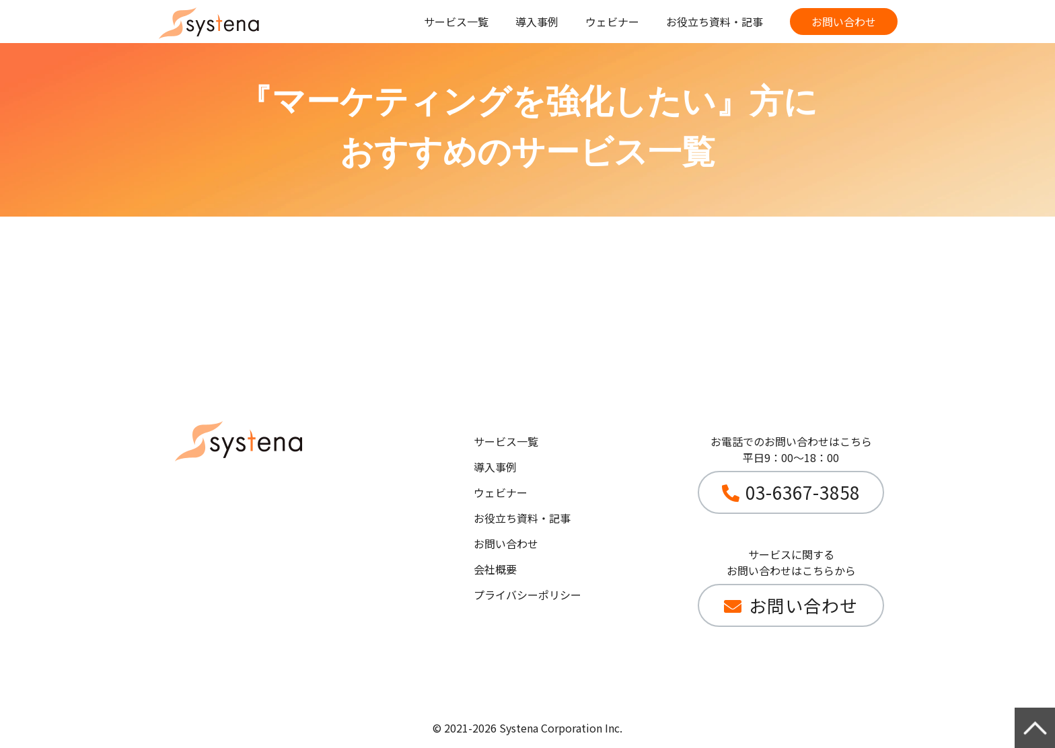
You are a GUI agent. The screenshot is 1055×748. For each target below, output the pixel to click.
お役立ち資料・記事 (714, 21)
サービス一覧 (456, 21)
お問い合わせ (843, 21)
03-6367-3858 (802, 492)
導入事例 (536, 21)
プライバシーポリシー (527, 595)
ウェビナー (612, 21)
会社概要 (495, 569)
